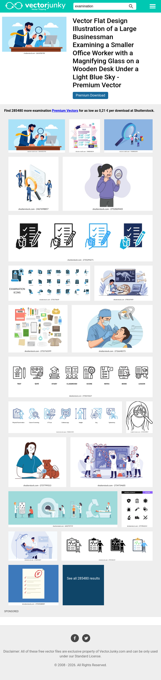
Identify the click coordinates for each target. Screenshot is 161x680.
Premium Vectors (65, 111)
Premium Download (90, 95)
